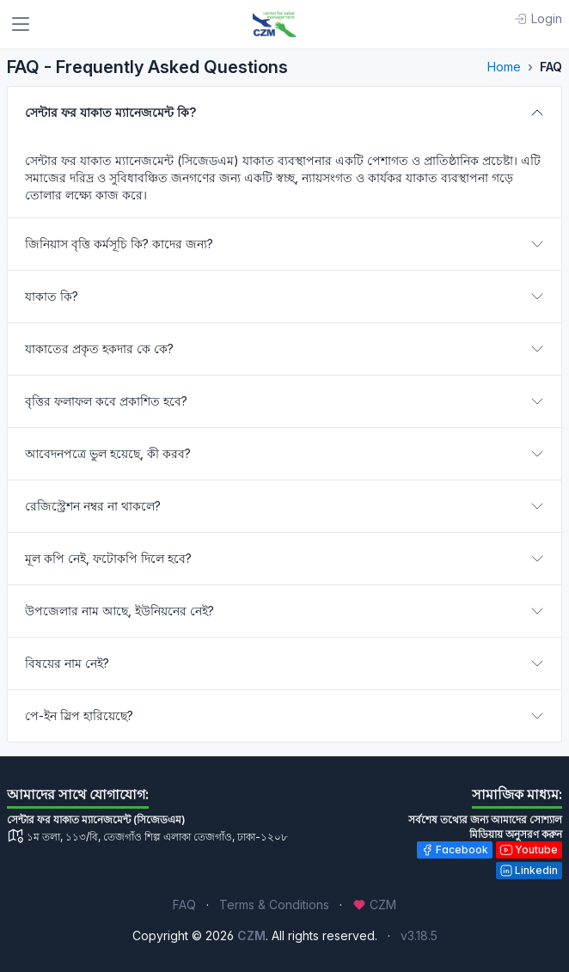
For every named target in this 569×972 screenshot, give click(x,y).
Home (504, 66)
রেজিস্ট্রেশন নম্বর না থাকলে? (93, 505)
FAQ (184, 904)
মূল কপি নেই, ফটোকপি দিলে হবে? (108, 558)
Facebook (454, 850)
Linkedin (528, 870)
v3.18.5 (419, 935)
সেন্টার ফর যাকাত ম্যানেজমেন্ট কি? (110, 112)
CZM (374, 904)
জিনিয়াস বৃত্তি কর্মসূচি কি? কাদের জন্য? (119, 243)
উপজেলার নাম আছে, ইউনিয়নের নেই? (119, 610)
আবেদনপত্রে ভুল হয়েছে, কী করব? (108, 453)
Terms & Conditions (274, 904)
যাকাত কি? (51, 296)
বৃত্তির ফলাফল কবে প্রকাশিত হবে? (106, 401)
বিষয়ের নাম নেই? (67, 663)
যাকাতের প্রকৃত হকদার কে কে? (99, 348)
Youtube (528, 850)
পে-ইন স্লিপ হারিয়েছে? (79, 715)
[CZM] (274, 24)
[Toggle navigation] (20, 24)
